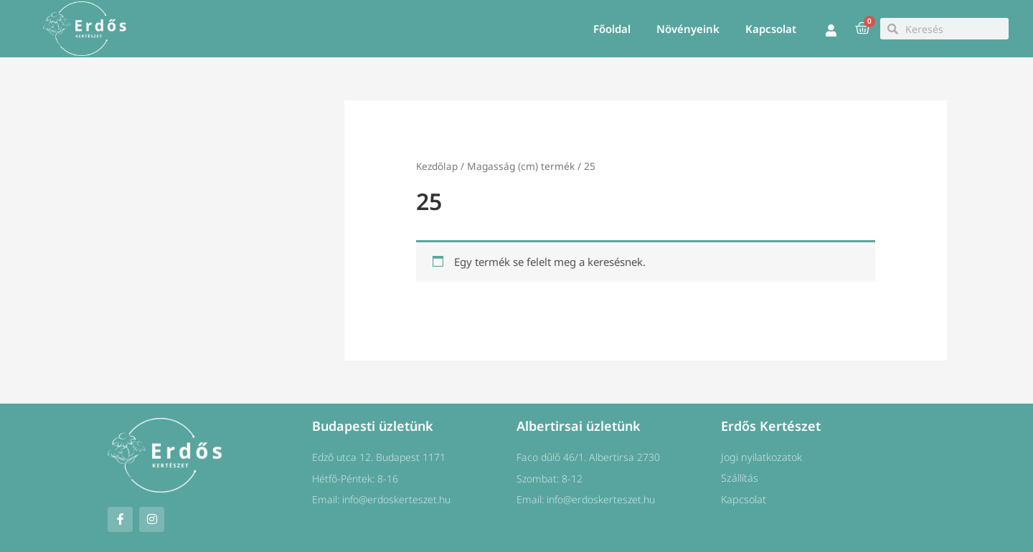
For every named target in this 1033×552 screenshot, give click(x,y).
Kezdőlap (437, 166)
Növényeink (688, 29)
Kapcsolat (770, 29)
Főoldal (612, 29)
